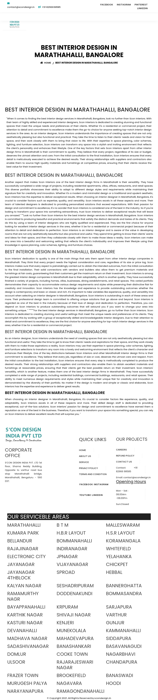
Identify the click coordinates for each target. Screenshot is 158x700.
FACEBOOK (106, 4)
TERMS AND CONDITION (93, 474)
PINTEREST (141, 4)
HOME (82, 450)
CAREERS (121, 449)
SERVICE (84, 462)
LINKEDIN (142, 8)
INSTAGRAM (124, 4)
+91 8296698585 (51, 7)
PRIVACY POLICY (88, 468)
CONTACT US (124, 461)
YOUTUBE (85, 495)
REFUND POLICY (125, 455)
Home (45, 62)
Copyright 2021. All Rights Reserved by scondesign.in (80, 698)
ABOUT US (85, 456)
